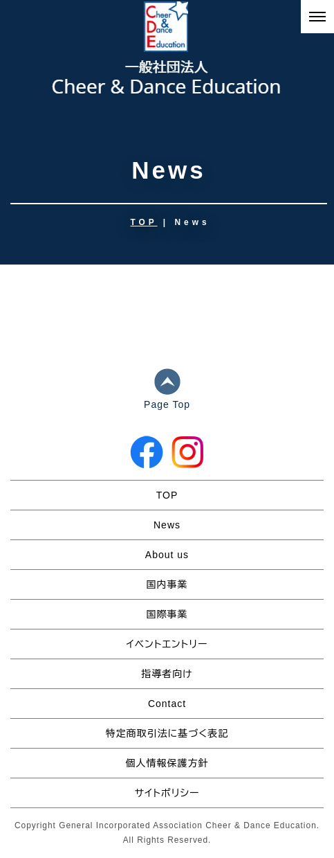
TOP (144, 222)
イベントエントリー (167, 644)
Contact (167, 703)
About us (167, 554)
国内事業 (167, 584)
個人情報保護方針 (167, 763)
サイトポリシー (167, 792)
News (167, 524)
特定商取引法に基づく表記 (167, 733)
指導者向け (166, 673)
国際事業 (167, 614)
